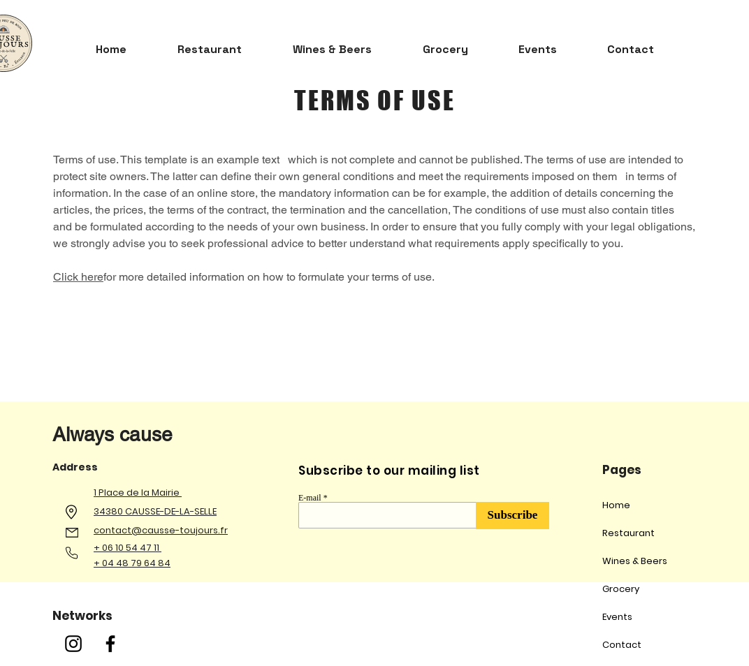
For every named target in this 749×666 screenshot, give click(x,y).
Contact (621, 644)
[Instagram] (73, 643)
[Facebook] (110, 643)
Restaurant (628, 533)
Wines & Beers (634, 561)
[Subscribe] (512, 515)
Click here (78, 276)
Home (616, 505)
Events (617, 616)
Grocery (620, 588)
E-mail (309, 498)
